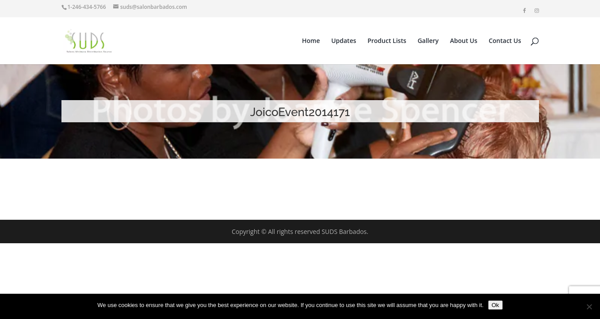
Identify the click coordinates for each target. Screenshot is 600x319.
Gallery (428, 41)
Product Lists (386, 41)
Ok (495, 305)
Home (311, 41)
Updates (343, 41)
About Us (464, 41)
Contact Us (505, 41)
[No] (589, 306)
